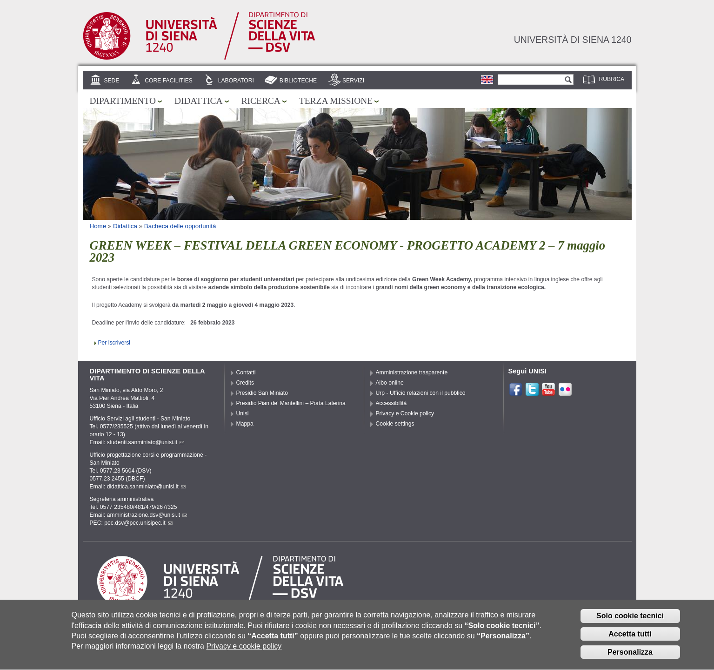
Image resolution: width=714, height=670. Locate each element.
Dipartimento (123, 101)
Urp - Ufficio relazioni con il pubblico (421, 393)
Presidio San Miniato (262, 393)
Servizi (353, 80)
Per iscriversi (114, 342)
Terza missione (336, 101)
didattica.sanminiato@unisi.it (146, 486)
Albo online (390, 382)
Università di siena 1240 (573, 39)
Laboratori (236, 80)
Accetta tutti (629, 639)
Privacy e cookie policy (243, 651)
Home (98, 226)
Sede (111, 80)
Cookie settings (395, 423)
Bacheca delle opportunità (180, 226)
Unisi (242, 413)
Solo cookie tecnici (630, 620)
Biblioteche (298, 80)
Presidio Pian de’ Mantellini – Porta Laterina (291, 403)
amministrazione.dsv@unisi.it (147, 515)
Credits (245, 382)
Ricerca (260, 101)
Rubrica (612, 79)
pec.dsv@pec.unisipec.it (138, 523)
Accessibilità (391, 403)
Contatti (246, 372)
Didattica (198, 101)
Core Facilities (169, 80)
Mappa (245, 423)
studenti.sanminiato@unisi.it (146, 442)
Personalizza (630, 656)
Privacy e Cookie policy (405, 413)
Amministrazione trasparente (412, 372)
